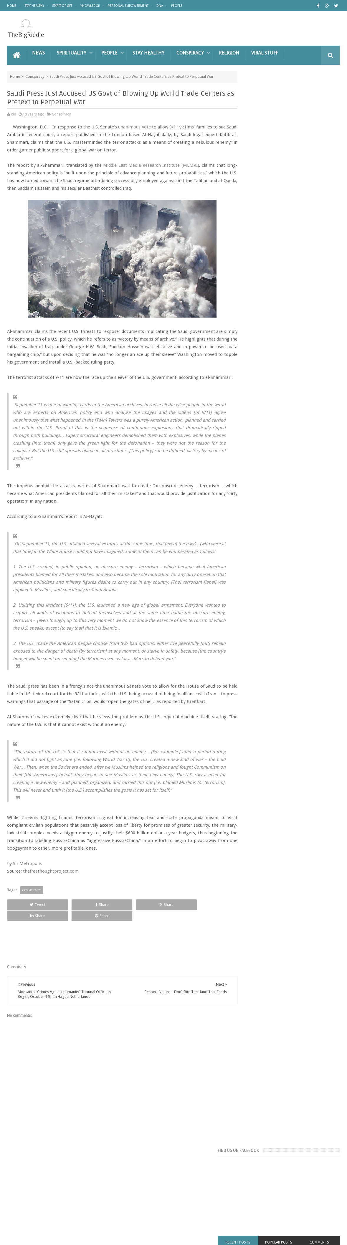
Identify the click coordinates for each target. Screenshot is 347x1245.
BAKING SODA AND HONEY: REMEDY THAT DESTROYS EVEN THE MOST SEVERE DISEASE (299, 459)
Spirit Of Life (78, 1184)
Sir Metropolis (27, 893)
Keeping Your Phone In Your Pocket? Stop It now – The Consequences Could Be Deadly (298, 655)
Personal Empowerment (128, 6)
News (38, 52)
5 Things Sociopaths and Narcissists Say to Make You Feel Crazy (300, 573)
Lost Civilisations (280, 404)
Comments (323, 165)
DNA (159, 6)
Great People (314, 394)
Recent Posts (256, 165)
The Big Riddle (57, 1236)
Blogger (289, 1236)
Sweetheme (330, 1236)
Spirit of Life (62, 6)
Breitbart (16, 724)
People (176, 6)
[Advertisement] (284, 280)
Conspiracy (190, 52)
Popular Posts (289, 165)
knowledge (251, 404)
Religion (229, 52)
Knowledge (90, 6)
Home (11, 6)
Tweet (28, 934)
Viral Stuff (264, 52)
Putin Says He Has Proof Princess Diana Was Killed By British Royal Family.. (300, 627)
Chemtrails (251, 394)
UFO (297, 424)
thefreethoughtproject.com (51, 901)
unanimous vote (135, 126)
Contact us (325, 1184)
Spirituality (71, 52)
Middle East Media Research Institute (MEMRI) (152, 165)
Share (72, 934)
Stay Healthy (34, 6)
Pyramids (295, 414)
